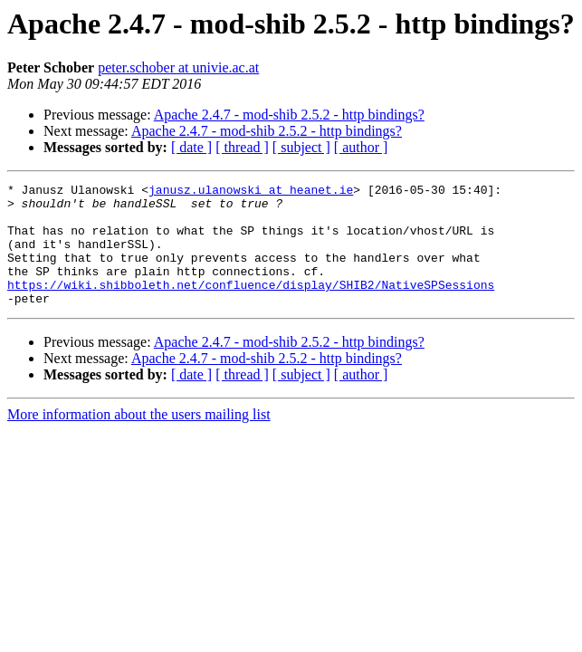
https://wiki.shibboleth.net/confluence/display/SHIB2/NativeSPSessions (250, 306)
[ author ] (361, 147)
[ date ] (191, 147)
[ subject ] (301, 147)
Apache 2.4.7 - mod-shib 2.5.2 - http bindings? (289, 114)
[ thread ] (242, 147)
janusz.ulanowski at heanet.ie (250, 192)
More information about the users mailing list (139, 438)
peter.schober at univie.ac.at (178, 67)
